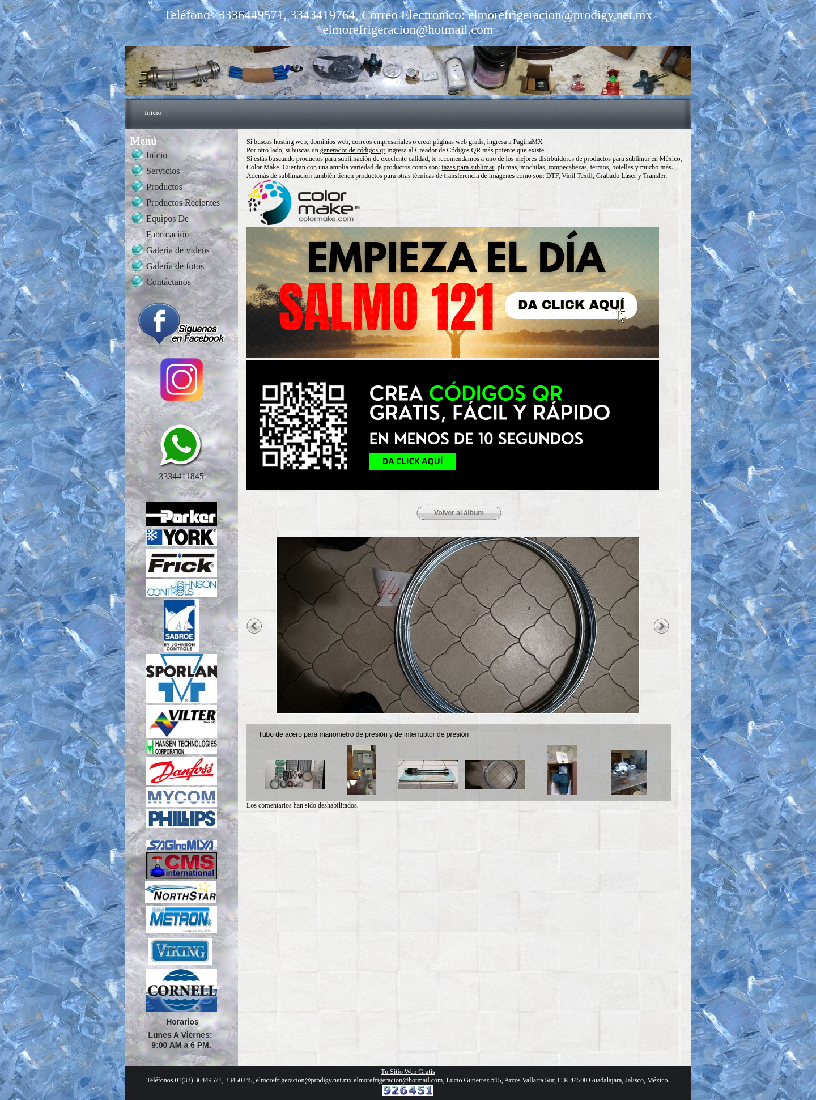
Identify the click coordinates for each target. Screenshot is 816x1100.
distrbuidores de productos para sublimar (594, 159)
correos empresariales (381, 142)
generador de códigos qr (353, 150)
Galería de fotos (175, 266)
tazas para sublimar (468, 167)
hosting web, (291, 142)
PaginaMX (528, 142)
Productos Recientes (183, 202)
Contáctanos (168, 282)
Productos (164, 187)
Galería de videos (178, 250)
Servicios (163, 171)
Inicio (153, 112)
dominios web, (330, 142)
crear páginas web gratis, (451, 142)
